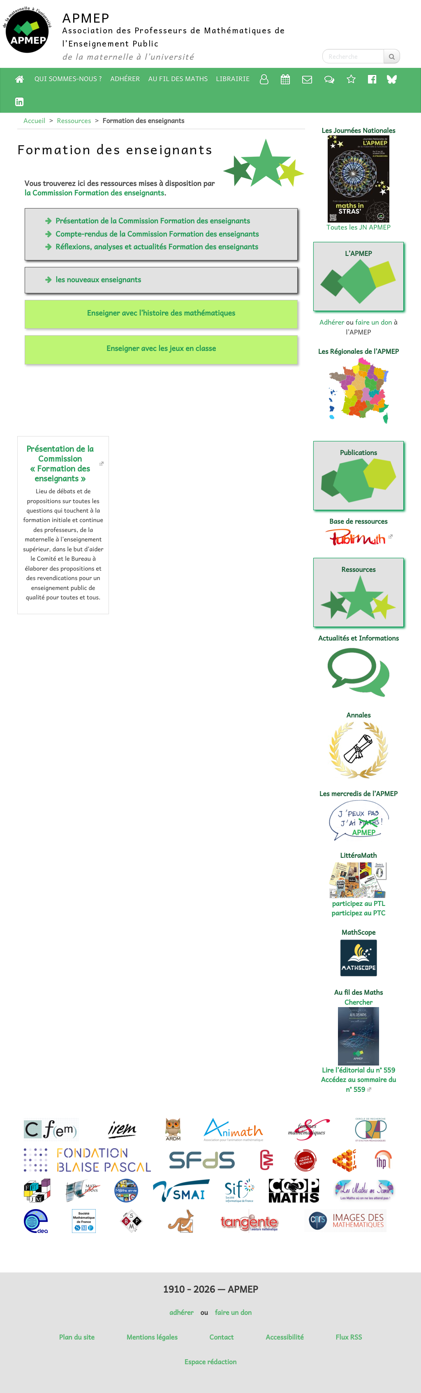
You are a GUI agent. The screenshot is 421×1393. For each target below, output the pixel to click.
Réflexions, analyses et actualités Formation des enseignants (157, 246)
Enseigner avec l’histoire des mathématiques (161, 312)
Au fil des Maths (178, 78)
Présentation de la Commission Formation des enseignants (153, 220)
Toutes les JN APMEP (358, 227)
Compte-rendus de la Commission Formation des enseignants (157, 233)
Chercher (358, 1002)
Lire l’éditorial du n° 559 (358, 1070)
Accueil (34, 120)
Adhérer (125, 78)
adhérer (181, 1312)
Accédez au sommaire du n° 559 (358, 1084)
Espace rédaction (210, 1361)
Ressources (74, 120)
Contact (222, 1337)
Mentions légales (152, 1337)
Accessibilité (284, 1337)
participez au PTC (359, 913)
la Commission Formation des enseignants (94, 192)
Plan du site (77, 1337)
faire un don (373, 322)
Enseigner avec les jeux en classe (161, 348)
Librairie (233, 78)
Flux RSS (348, 1337)
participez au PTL (358, 903)
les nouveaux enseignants (98, 279)
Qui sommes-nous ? (68, 78)
